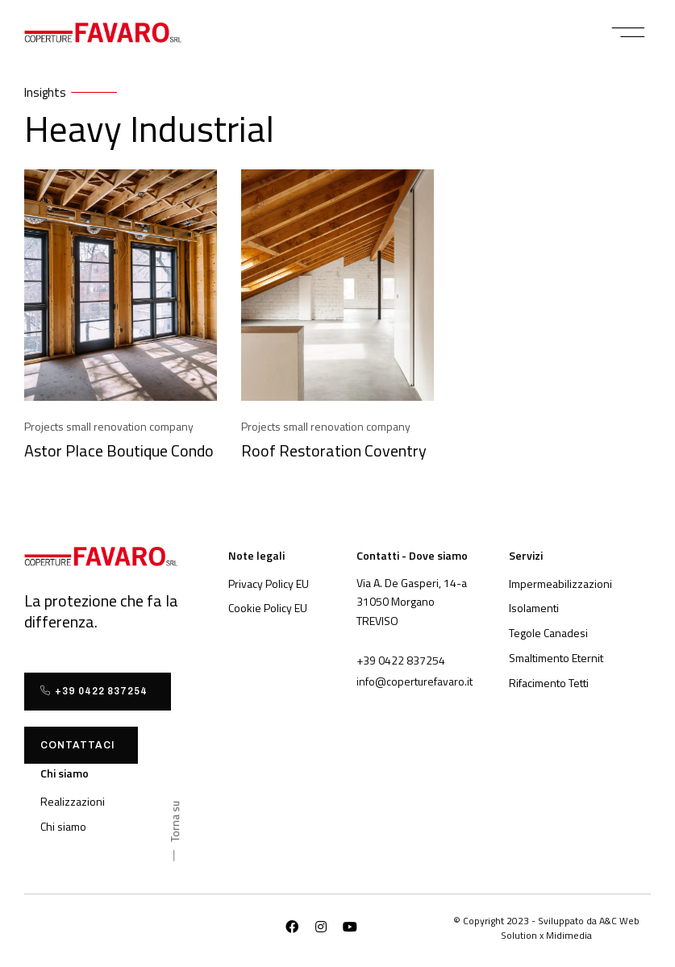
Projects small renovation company (109, 426)
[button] (629, 32)
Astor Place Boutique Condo (119, 450)
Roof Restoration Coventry (334, 450)
